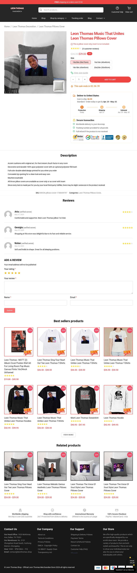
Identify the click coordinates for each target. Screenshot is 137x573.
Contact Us (75, 545)
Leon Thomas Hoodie (114, 418)
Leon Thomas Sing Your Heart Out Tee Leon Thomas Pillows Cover (18, 487)
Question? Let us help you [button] (125, 570)
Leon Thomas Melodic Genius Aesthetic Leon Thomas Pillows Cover (51, 487)
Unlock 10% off (132, 561)
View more (68, 435)
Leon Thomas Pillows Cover (52, 26)
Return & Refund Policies (81, 542)
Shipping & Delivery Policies (82, 535)
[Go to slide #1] (28, 99)
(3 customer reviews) (90, 49)
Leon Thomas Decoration (24, 26)
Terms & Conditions (45, 538)
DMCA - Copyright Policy (47, 545)
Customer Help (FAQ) (79, 549)
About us (41, 535)
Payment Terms (77, 538)
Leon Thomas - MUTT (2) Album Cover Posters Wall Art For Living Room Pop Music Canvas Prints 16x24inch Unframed (17, 366)
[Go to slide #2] (42, 99)
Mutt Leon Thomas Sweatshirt (84, 418)
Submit (9, 310)
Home (7, 26)
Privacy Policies (44, 542)
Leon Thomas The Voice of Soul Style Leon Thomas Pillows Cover (83, 487)
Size (72, 58)
